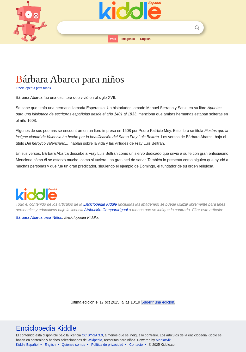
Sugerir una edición (157, 302)
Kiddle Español (27, 344)
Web (113, 39)
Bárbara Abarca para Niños (39, 217)
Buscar (197, 27)
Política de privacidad (107, 344)
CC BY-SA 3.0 (92, 335)
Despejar (187, 28)
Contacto (136, 344)
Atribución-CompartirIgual (106, 210)
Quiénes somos (73, 344)
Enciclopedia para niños (33, 88)
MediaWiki (164, 340)
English (145, 39)
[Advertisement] (123, 57)
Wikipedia (95, 340)
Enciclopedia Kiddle (100, 204)
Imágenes (128, 39)
